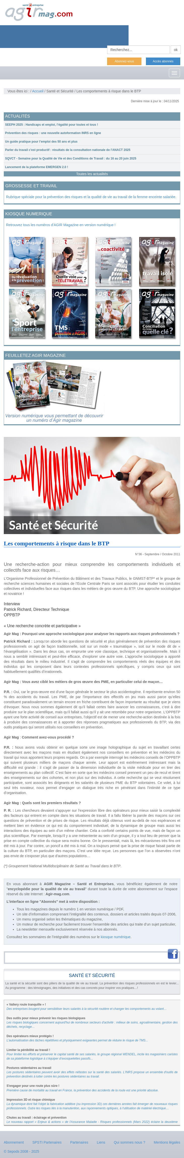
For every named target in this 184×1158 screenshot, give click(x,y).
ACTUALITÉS (17, 116)
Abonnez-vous (124, 61)
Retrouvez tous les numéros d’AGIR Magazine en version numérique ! (60, 225)
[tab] (92, 125)
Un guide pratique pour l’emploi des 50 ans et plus (41, 141)
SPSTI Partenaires (47, 1142)
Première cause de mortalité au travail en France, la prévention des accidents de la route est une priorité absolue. (83, 1090)
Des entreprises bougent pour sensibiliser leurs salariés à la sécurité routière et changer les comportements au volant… (87, 1009)
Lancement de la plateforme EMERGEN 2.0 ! (36, 167)
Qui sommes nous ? (129, 1142)
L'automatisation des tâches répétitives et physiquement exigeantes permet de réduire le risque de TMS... (77, 1040)
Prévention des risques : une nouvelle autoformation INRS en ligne (53, 133)
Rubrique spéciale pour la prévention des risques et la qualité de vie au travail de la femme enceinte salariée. (91, 197)
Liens (101, 1142)
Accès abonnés (163, 61)
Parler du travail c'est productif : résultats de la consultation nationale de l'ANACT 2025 (67, 150)
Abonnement (14, 1142)
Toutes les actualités (92, 174)
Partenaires (79, 1142)
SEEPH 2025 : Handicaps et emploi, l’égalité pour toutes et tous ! (51, 124)
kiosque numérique (116, 937)
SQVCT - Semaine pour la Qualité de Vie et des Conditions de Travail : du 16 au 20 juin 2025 (70, 158)
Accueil (37, 91)
